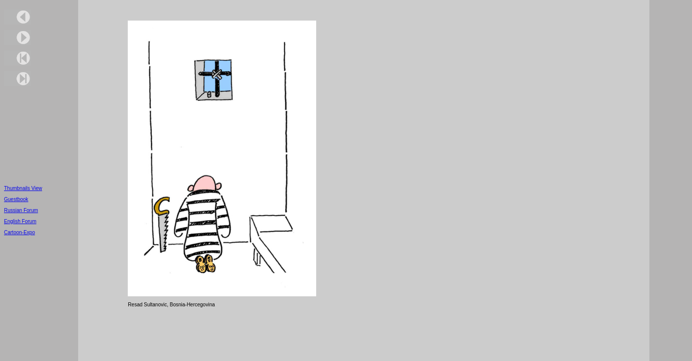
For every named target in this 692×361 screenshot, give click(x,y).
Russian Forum (21, 210)
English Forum (20, 221)
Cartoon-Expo (19, 232)
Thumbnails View (23, 188)
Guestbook (16, 199)
